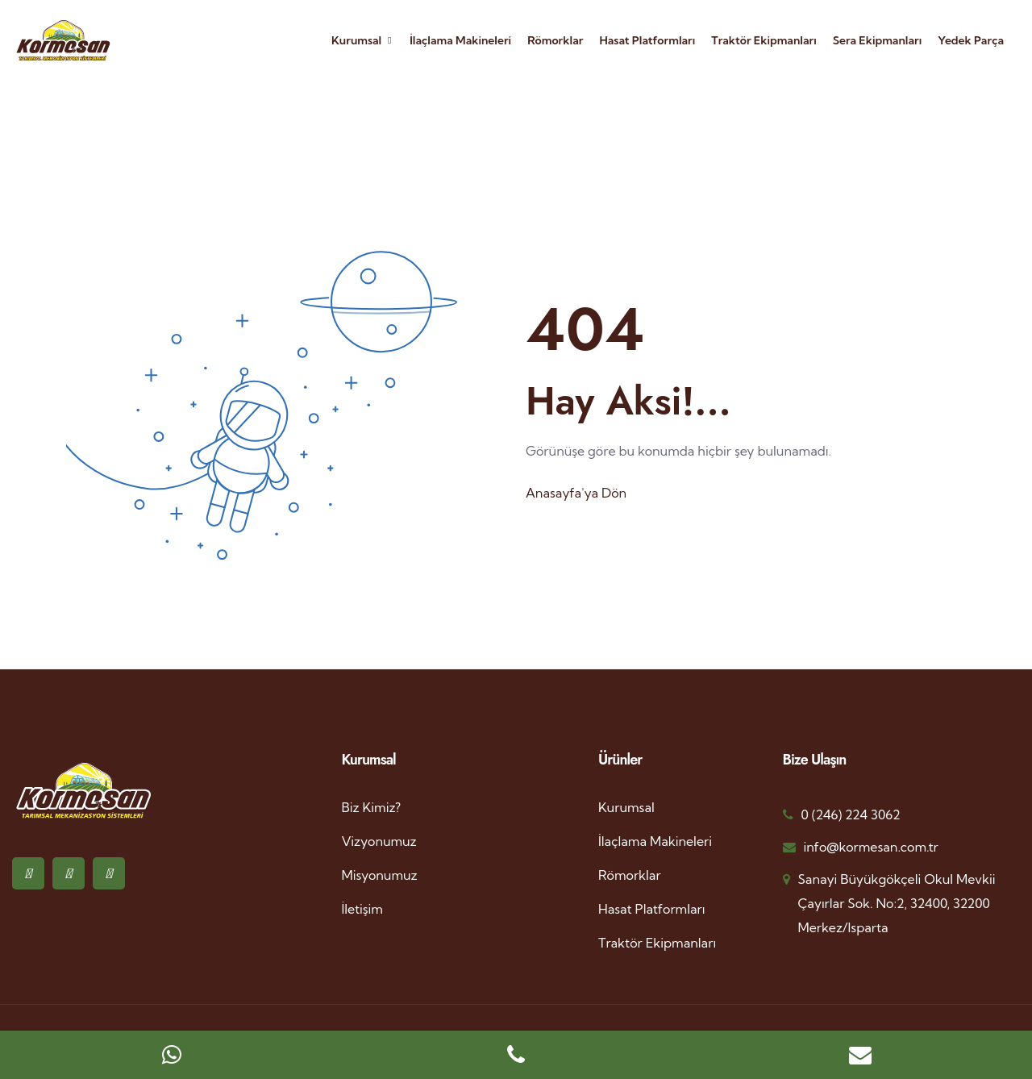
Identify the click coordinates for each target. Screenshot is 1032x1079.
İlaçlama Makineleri (460, 40)
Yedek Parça (971, 40)
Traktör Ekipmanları (763, 40)
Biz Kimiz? (371, 807)
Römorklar (555, 40)
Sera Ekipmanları (877, 40)
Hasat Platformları (647, 40)
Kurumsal (356, 40)
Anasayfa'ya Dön (576, 493)
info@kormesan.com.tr (871, 847)
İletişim (362, 909)
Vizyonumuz (379, 841)
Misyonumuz (380, 875)
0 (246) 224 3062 (851, 814)
